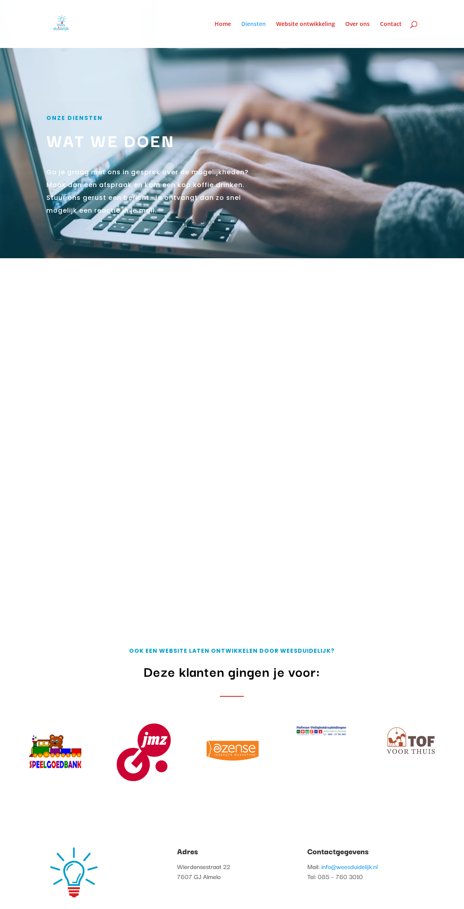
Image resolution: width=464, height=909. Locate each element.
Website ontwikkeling (305, 24)
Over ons (357, 24)
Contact (391, 24)
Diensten (253, 24)
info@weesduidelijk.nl (349, 866)
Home (223, 24)
